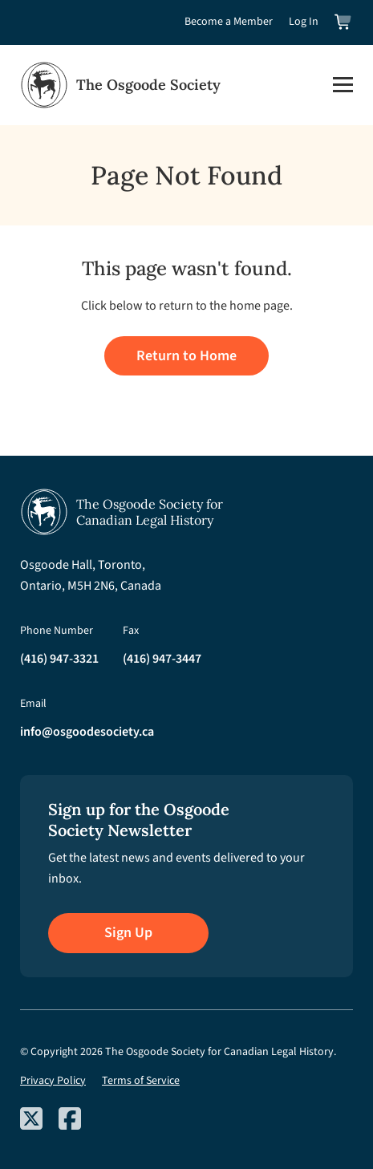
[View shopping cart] (343, 22)
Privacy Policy (53, 1081)
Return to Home (186, 356)
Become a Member (228, 22)
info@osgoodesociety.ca (87, 732)
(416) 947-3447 (162, 659)
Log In (303, 22)
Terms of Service (141, 1081)
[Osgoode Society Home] (120, 85)
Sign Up (128, 933)
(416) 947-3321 (59, 659)
